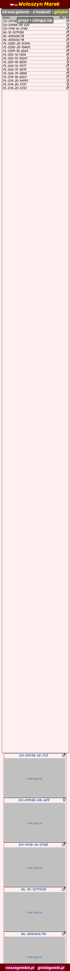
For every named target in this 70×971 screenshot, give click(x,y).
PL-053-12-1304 (36, 55)
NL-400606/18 (36, 40)
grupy (23, 20)
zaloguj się (42, 20)
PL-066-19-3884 (36, 73)
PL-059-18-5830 (36, 62)
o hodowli (42, 12)
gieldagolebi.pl (51, 967)
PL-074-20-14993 (36, 81)
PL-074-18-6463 (36, 77)
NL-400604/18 (36, 36)
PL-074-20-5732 (36, 88)
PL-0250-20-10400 (36, 47)
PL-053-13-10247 (36, 58)
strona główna (15, 12)
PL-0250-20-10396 (36, 43)
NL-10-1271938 (36, 32)
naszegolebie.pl (20, 967)
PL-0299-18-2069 (36, 51)
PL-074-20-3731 (36, 84)
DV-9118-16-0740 (36, 28)
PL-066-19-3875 (36, 69)
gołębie (61, 12)
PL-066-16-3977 (36, 66)
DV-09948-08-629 (36, 25)
